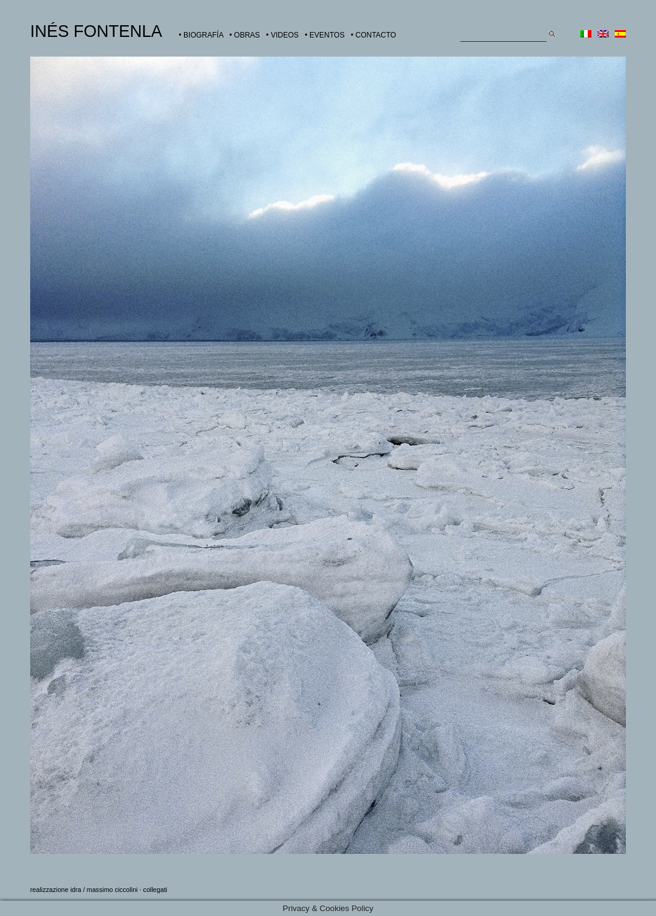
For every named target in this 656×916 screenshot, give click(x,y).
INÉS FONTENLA (96, 31)
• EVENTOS (325, 35)
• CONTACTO (373, 35)
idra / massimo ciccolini (104, 889)
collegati (155, 889)
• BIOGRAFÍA (201, 35)
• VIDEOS (282, 35)
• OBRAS (245, 35)
